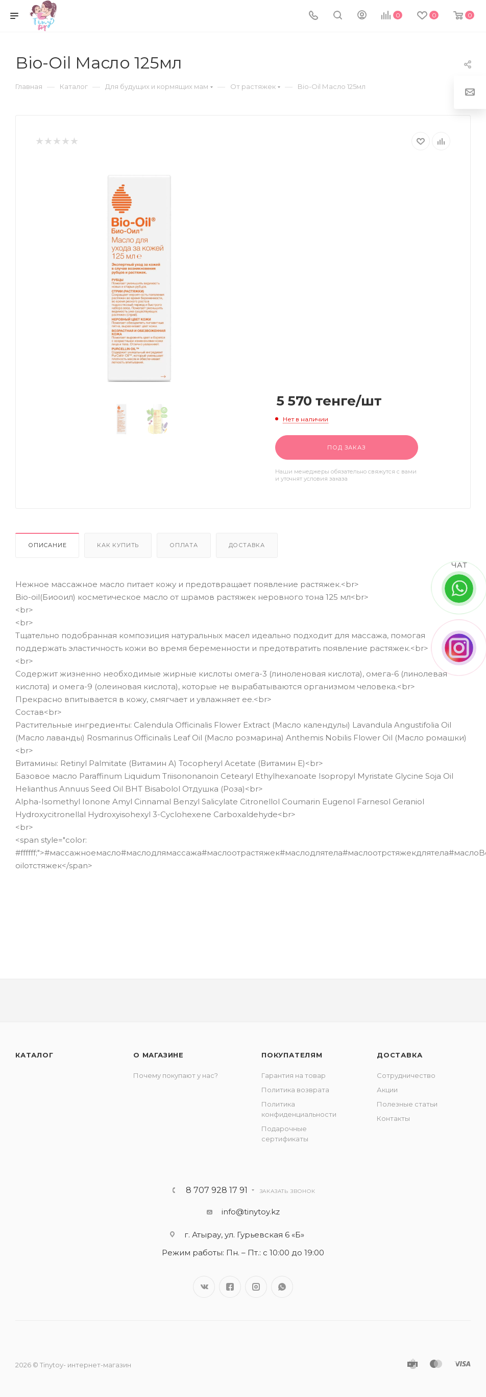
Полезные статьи (407, 1104)
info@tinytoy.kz (251, 1211)
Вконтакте (204, 1287)
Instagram (256, 1287)
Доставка (247, 545)
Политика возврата (295, 1090)
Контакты (393, 1118)
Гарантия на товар (293, 1075)
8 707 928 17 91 (217, 1190)
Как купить (118, 545)
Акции (387, 1090)
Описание (47, 545)
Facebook (230, 1287)
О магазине (158, 1055)
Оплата (183, 545)
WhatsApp (282, 1287)
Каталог (34, 1055)
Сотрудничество (406, 1075)
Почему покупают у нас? (175, 1075)
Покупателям (292, 1055)
